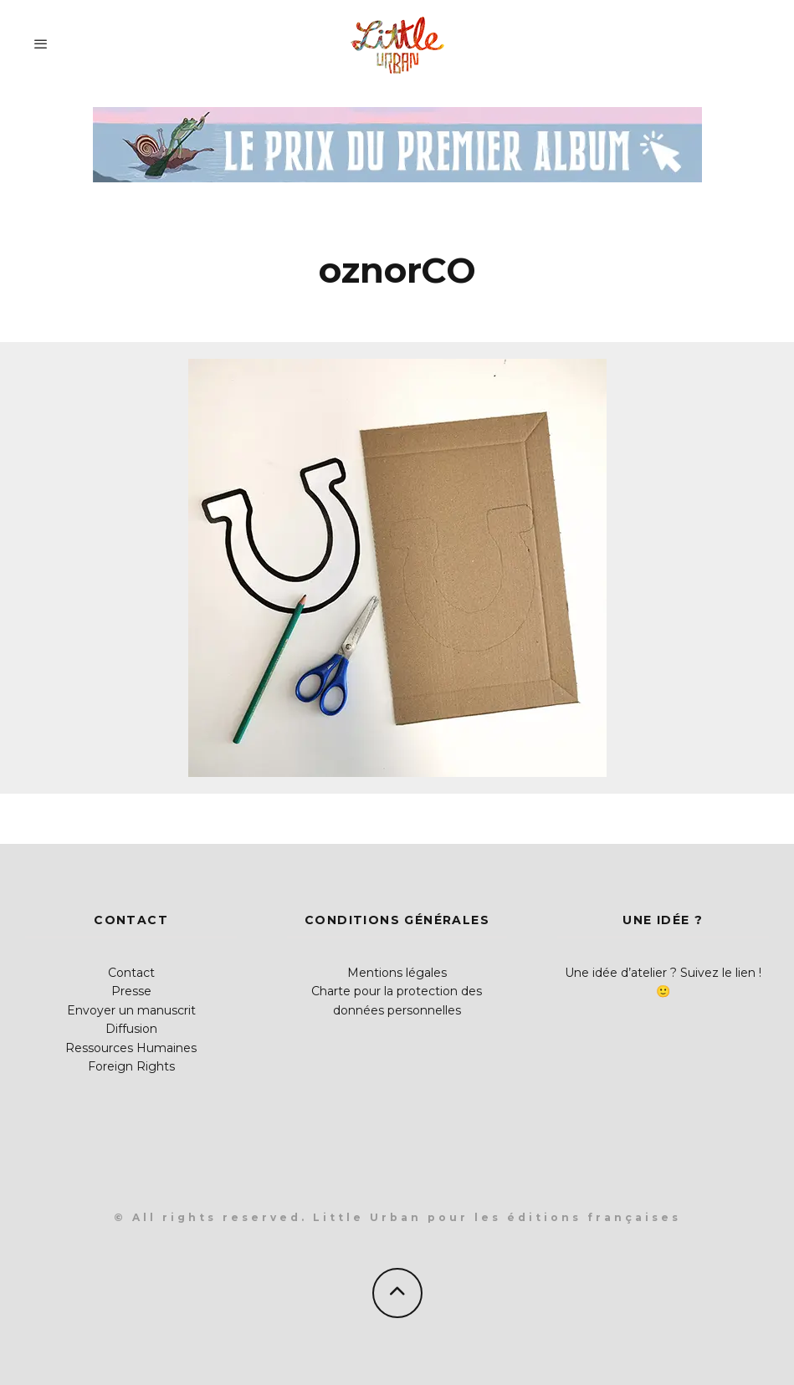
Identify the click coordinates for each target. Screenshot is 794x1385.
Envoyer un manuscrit (131, 1010)
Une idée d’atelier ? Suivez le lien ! (663, 972)
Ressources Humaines (131, 1047)
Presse (131, 991)
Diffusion (131, 1028)
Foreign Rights (131, 1066)
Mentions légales (397, 972)
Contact (131, 972)
